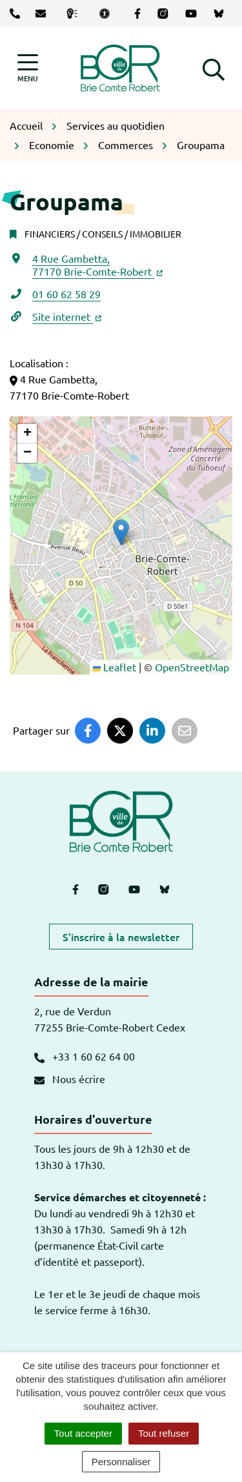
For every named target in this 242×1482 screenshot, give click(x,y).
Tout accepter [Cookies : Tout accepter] (83, 1433)
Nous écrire (69, 1078)
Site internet (66, 316)
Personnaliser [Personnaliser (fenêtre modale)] (121, 1461)
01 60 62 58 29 (66, 293)
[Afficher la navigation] (28, 68)
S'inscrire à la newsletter (121, 936)
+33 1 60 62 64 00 (84, 1056)
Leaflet (114, 666)
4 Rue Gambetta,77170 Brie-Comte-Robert (97, 265)
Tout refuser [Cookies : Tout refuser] (163, 1433)
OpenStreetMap (192, 666)
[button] (213, 68)
